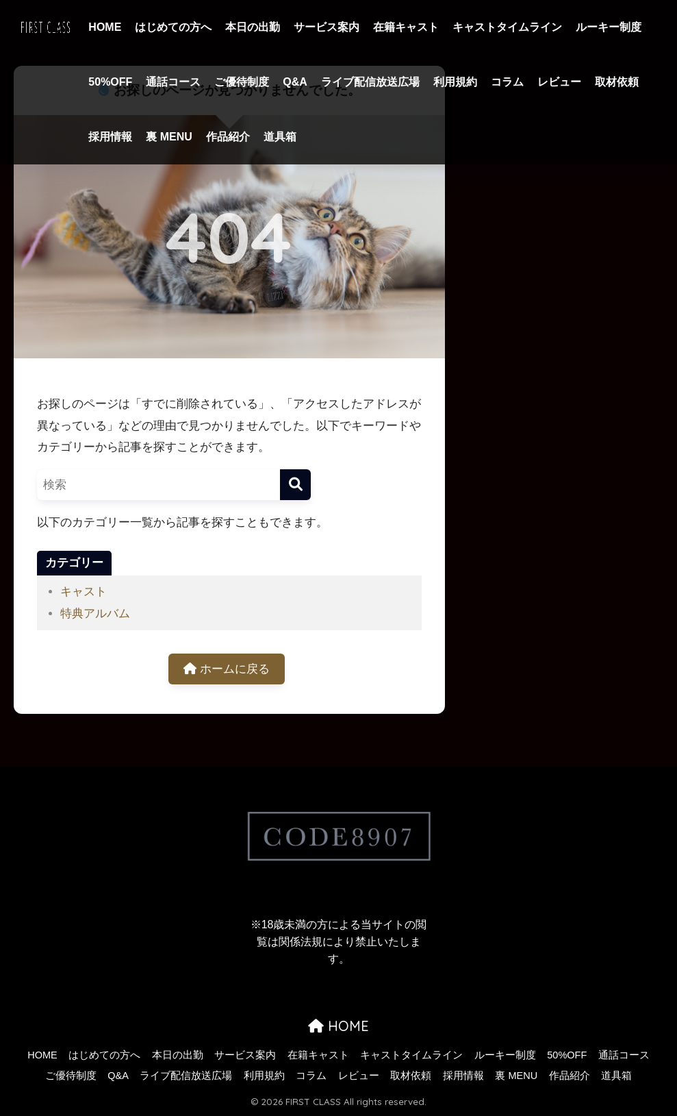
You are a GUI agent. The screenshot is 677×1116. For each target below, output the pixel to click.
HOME (104, 27)
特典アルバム (95, 613)
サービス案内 (326, 27)
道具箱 (280, 136)
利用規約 (455, 82)
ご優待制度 (241, 82)
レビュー (559, 82)
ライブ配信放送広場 (370, 82)
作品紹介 (228, 136)
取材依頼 (617, 82)
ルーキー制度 (608, 27)
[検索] (295, 484)
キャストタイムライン (507, 27)
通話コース (173, 82)
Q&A (295, 82)
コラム (507, 82)
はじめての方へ (173, 27)
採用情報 (110, 136)
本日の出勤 (252, 27)
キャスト (83, 591)
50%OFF (110, 82)
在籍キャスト (406, 27)
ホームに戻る (226, 668)
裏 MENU (169, 136)
